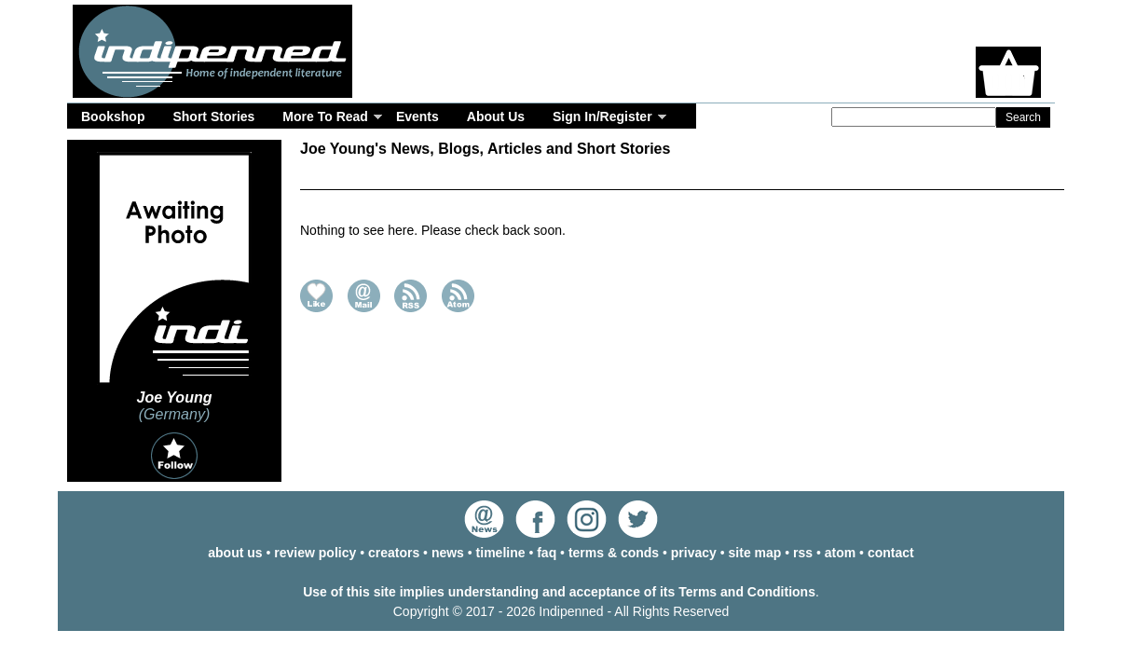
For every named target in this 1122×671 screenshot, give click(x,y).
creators (393, 552)
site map (755, 552)
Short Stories (213, 116)
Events (417, 116)
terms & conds (613, 552)
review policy (315, 552)
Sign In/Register (602, 116)
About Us (496, 116)
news (447, 552)
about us (235, 552)
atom (840, 552)
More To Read (325, 116)
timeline (501, 552)
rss (803, 552)
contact (891, 552)
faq (546, 552)
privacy (694, 552)
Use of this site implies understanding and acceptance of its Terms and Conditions (559, 591)
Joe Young (174, 397)
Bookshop (112, 116)
